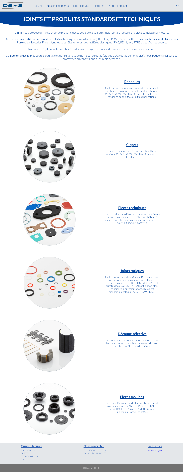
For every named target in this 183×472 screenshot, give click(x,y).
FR (177, 5)
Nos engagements (58, 5)
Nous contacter (118, 5)
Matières (98, 5)
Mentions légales (155, 450)
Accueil (38, 5)
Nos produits (81, 5)
